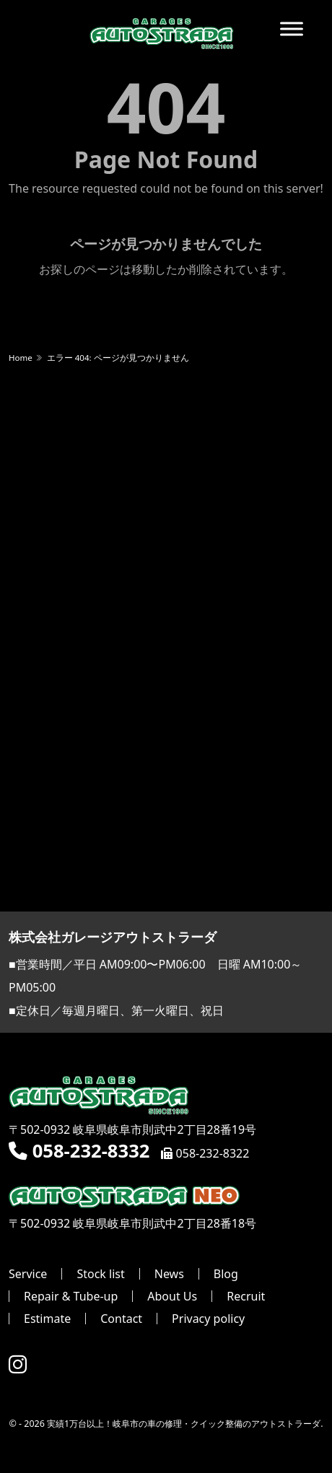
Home (20, 357)
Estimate (47, 1318)
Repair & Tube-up (71, 1296)
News (169, 1274)
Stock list (100, 1274)
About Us (172, 1296)
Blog (226, 1274)
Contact (121, 1318)
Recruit (246, 1296)
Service (28, 1274)
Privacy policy (208, 1318)
